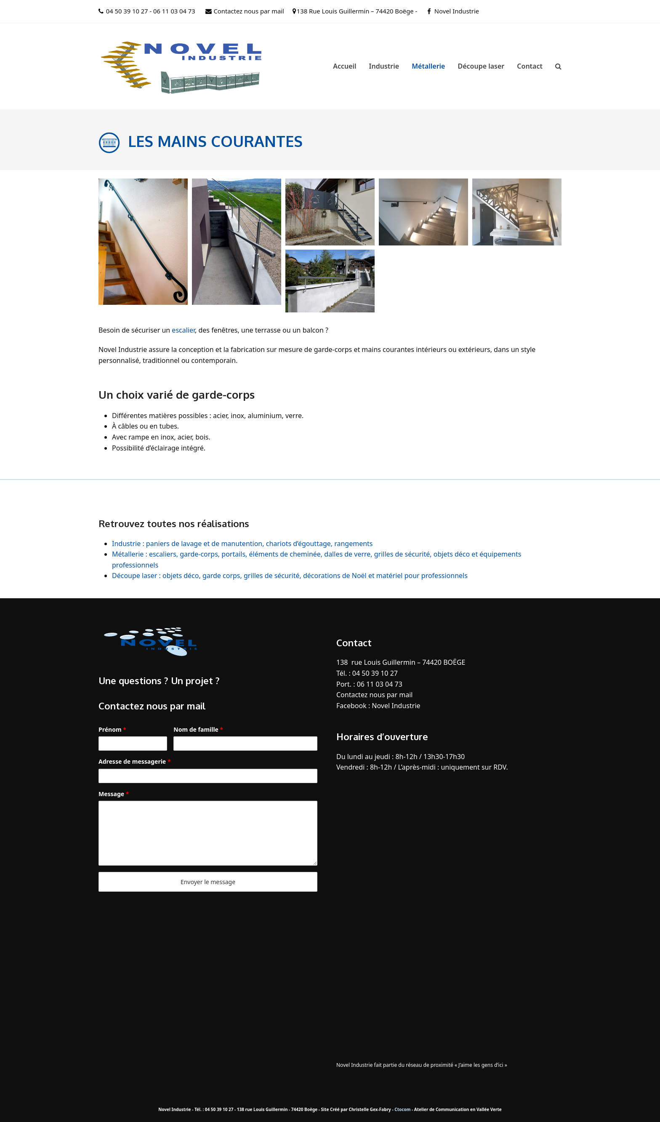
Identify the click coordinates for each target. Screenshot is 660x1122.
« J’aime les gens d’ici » (481, 1065)
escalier (183, 330)
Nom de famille (198, 729)
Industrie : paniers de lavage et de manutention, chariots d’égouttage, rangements (242, 543)
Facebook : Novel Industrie (378, 705)
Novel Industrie (456, 11)
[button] (558, 66)
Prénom (112, 729)
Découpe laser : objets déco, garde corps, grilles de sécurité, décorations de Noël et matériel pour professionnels (290, 575)
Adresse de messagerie (134, 761)
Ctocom (402, 1109)
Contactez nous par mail (249, 11)
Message (113, 794)
